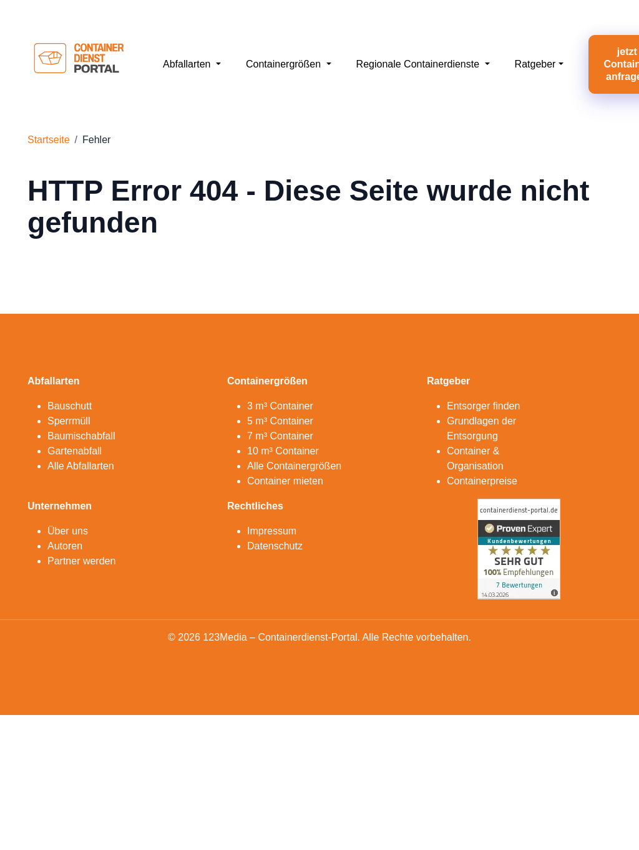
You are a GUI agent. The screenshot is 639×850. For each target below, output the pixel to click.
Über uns (67, 531)
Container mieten (285, 481)
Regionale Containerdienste (419, 64)
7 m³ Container (280, 436)
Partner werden (81, 561)
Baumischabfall (81, 436)
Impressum (271, 531)
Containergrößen (285, 64)
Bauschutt (69, 406)
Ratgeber (535, 64)
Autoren (64, 546)
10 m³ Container (283, 451)
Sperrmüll (68, 421)
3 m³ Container (280, 406)
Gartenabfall (74, 451)
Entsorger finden (483, 406)
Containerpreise (482, 481)
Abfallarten (188, 64)
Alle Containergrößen (294, 466)
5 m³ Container (280, 421)
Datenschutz (275, 546)
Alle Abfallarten (80, 466)
